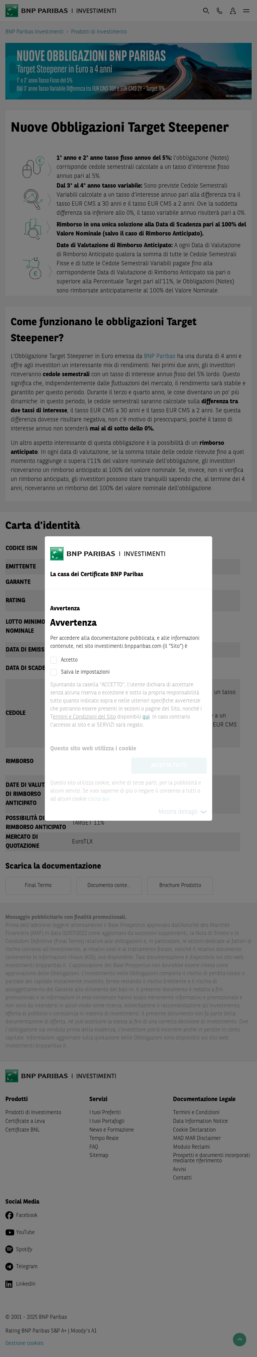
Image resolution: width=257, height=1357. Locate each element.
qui (146, 717)
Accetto (69, 660)
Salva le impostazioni (85, 672)
